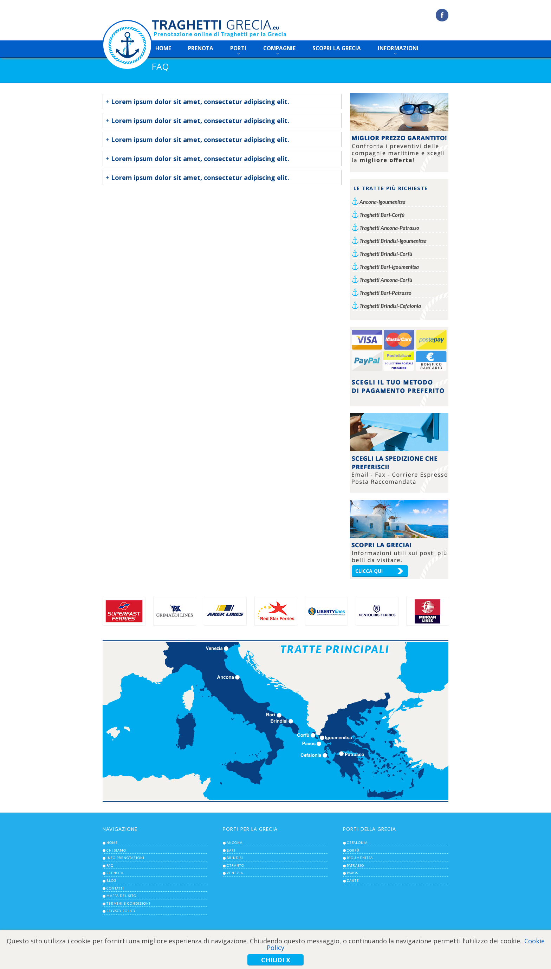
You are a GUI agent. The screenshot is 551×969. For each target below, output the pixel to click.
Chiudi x (275, 960)
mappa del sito (121, 895)
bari (231, 850)
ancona (234, 842)
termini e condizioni (128, 903)
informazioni (398, 48)
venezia (235, 873)
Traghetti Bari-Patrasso (385, 293)
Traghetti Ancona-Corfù (385, 280)
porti (238, 48)
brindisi (235, 857)
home (163, 48)
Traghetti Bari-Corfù (381, 215)
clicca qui (369, 571)
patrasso (355, 865)
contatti (115, 888)
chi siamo (116, 850)
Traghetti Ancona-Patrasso (389, 228)
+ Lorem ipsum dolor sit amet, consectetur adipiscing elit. (197, 101)
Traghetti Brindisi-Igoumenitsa (393, 241)
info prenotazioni (125, 857)
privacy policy (121, 911)
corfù (353, 850)
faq (110, 865)
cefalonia (357, 842)
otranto (235, 865)
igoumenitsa (360, 857)
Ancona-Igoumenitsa (382, 202)
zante (353, 880)
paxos (352, 873)
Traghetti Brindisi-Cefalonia (390, 306)
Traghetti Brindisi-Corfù (385, 254)
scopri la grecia (336, 48)
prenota (200, 48)
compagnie (279, 48)
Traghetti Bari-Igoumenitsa (389, 267)
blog (111, 880)
